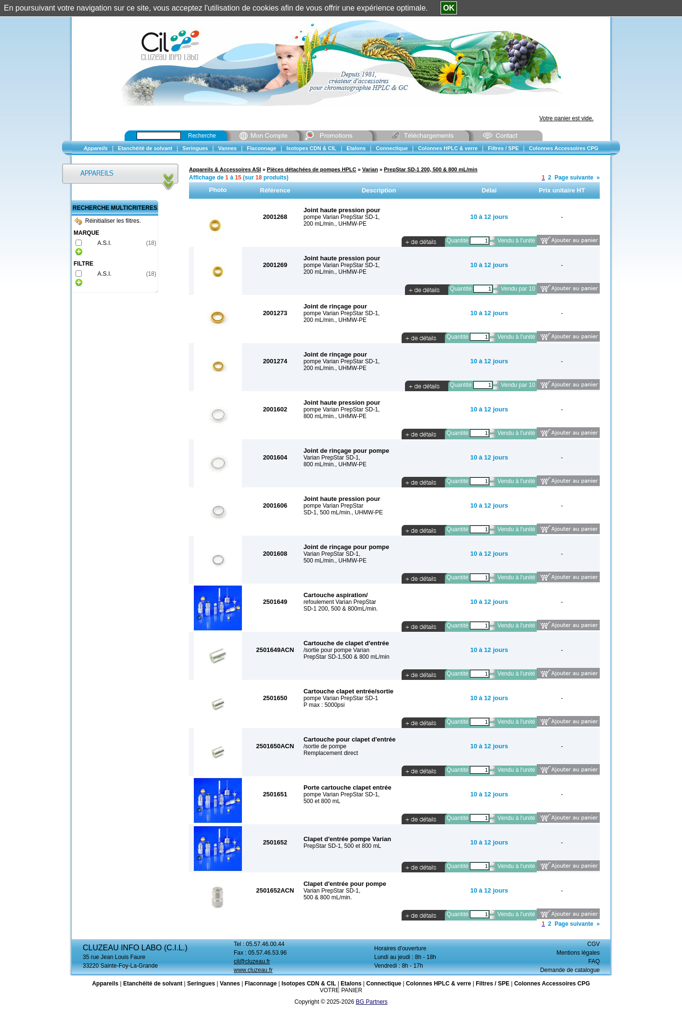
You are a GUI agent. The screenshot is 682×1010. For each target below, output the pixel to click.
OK (449, 8)
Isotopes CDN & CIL (308, 983)
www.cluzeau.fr (253, 970)
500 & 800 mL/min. (327, 897)
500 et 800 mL (322, 801)
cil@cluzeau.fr (252, 961)
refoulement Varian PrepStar (339, 602)
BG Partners (372, 1001)
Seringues (201, 983)
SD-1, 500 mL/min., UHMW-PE (343, 512)
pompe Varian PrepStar (333, 505)
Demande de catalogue (570, 970)
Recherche (202, 135)
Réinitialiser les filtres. (108, 220)
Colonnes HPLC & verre (438, 983)
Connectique (383, 983)
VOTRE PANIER (341, 990)
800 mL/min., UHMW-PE (334, 416)
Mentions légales (578, 952)
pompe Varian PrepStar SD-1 (340, 698)
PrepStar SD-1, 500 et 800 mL (342, 846)
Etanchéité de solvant (152, 983)
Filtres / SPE (492, 983)
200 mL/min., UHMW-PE (334, 223)
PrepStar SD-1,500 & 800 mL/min (346, 656)
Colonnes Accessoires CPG (552, 983)
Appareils (105, 983)
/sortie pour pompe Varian (336, 650)
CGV (593, 944)
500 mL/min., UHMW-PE (334, 560)
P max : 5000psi (324, 705)
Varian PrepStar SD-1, (332, 457)
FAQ (594, 961)
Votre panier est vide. (566, 118)
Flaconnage (261, 983)
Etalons (351, 983)
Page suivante (574, 177)
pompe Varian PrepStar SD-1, (341, 217)
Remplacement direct (330, 753)
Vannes (230, 983)
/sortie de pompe (324, 746)
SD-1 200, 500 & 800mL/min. (340, 608)
